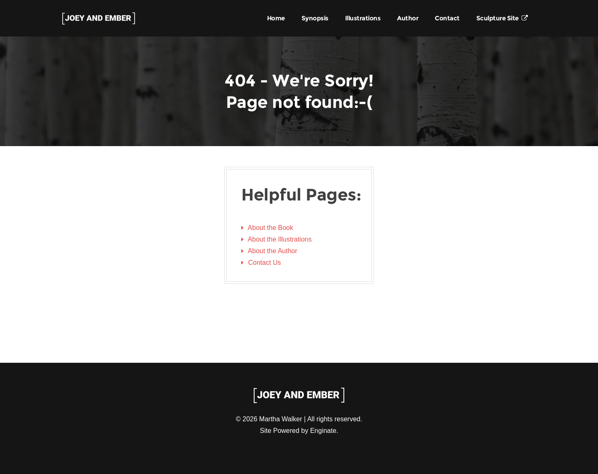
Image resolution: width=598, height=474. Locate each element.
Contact (447, 18)
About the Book (270, 227)
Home (276, 18)
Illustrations (363, 18)
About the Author (272, 250)
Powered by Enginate (304, 430)
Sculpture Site (502, 18)
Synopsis (314, 18)
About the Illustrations (280, 239)
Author (407, 18)
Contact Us (264, 262)
